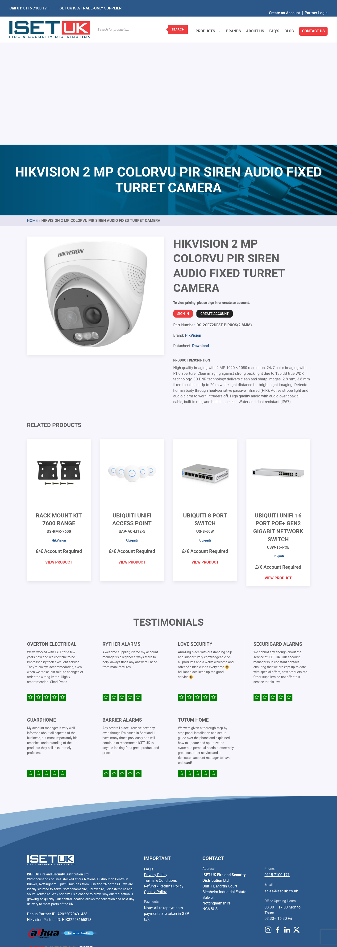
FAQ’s (274, 20)
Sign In (183, 202)
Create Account (214, 202)
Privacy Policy (155, 763)
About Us (255, 20)
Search (177, 20)
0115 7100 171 (277, 763)
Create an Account (284, 3)
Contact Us (313, 20)
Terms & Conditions (160, 769)
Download (200, 234)
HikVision (193, 224)
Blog (289, 20)
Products (208, 20)
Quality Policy (155, 780)
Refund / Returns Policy (163, 774)
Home (32, 109)
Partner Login (316, 3)
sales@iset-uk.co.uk (281, 779)
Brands (233, 20)
